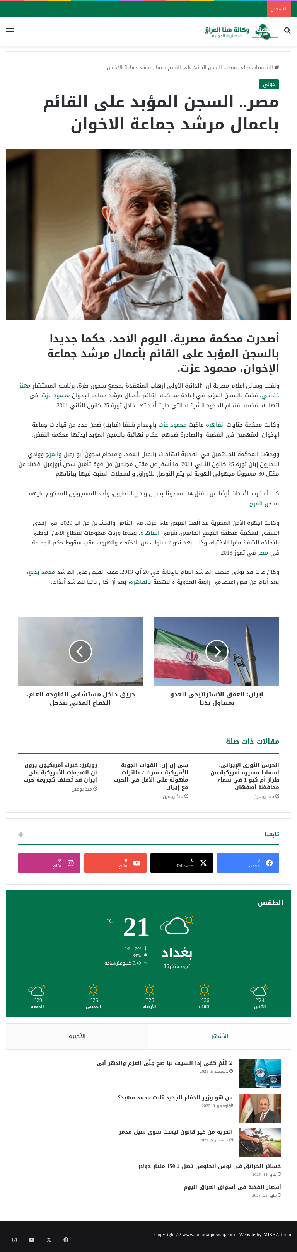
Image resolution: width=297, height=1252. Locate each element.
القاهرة (215, 424)
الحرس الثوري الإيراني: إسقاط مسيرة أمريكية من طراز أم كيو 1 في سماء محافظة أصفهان (244, 776)
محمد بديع (41, 571)
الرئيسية (266, 67)
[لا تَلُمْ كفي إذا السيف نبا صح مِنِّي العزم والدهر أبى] (258, 1075)
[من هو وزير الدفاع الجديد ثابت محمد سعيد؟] (258, 1110)
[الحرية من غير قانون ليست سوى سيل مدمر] (258, 1144)
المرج (52, 454)
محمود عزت (56, 395)
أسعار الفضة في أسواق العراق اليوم (230, 1189)
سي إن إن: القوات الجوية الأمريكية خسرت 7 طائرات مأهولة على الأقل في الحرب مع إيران (151, 776)
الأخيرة (77, 1036)
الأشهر (219, 1036)
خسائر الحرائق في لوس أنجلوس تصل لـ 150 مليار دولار (207, 1168)
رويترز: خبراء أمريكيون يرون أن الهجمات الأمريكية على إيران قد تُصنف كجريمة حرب (60, 772)
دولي (245, 67)
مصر (263, 552)
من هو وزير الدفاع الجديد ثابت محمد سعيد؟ (173, 1099)
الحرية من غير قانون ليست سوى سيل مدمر (174, 1134)
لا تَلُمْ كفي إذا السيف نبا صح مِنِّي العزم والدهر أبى (163, 1065)
